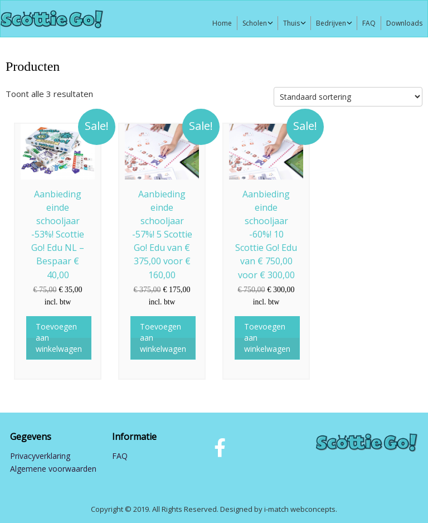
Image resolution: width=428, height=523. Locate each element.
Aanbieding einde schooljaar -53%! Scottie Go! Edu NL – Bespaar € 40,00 (58, 234)
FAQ (369, 23)
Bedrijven (331, 23)
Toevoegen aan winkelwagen (59, 337)
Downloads (404, 23)
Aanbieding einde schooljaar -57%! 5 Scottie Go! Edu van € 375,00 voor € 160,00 (163, 234)
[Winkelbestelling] (348, 96)
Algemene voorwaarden (53, 468)
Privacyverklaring (40, 456)
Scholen (254, 23)
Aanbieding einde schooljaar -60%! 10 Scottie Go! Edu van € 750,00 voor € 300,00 (267, 234)
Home (222, 23)
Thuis (291, 23)
